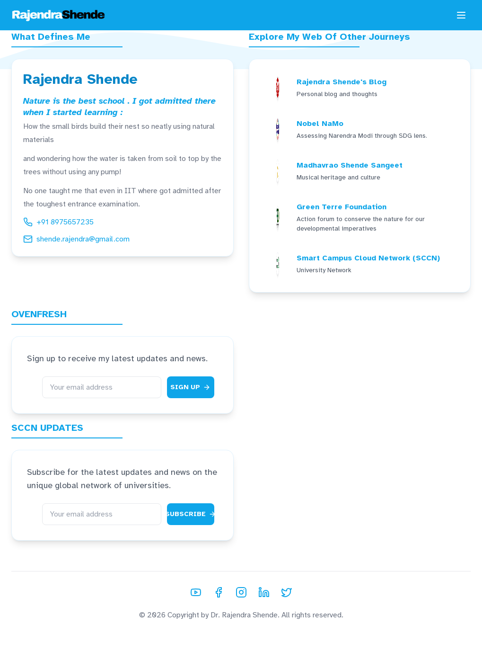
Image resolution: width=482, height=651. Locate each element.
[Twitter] (286, 592)
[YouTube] (196, 592)
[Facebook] (218, 592)
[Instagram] (241, 592)
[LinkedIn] (264, 592)
